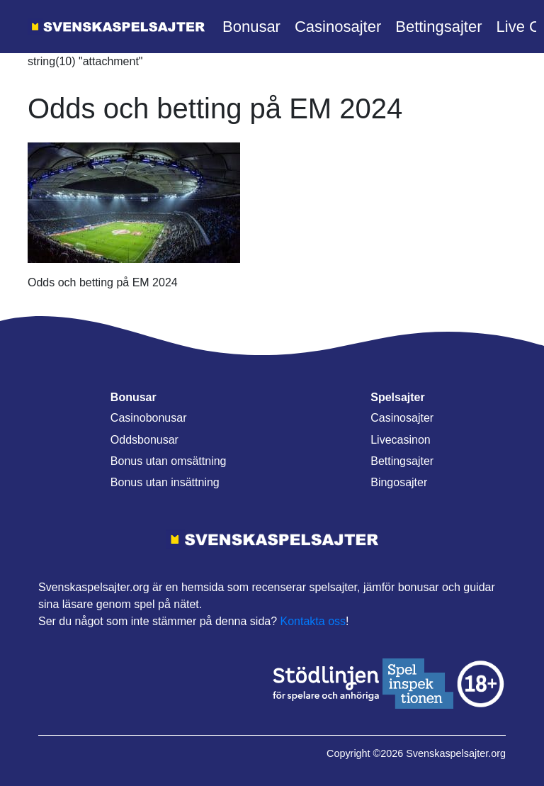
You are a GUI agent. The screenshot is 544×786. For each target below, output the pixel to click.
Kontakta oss (313, 621)
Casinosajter (338, 26)
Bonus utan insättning (165, 482)
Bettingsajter (438, 26)
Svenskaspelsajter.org (456, 753)
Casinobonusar (148, 418)
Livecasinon (400, 440)
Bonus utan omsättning (168, 461)
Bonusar (251, 26)
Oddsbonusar (144, 440)
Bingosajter (398, 482)
